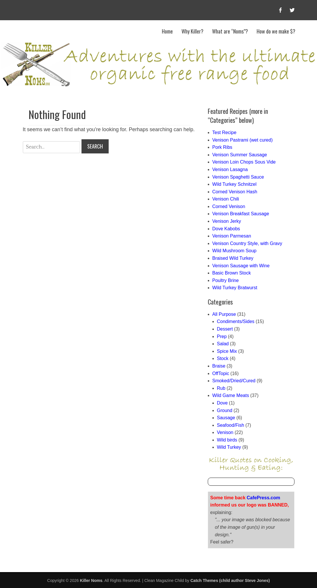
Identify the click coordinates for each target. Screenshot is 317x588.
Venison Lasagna (230, 169)
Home (167, 31)
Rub (221, 388)
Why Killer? (192, 31)
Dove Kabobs (226, 228)
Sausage (226, 417)
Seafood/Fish (230, 425)
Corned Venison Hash (234, 191)
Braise (218, 365)
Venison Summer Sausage (239, 154)
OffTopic (220, 373)
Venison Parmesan (231, 235)
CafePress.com (263, 497)
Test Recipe (224, 132)
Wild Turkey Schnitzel (234, 184)
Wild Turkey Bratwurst (234, 287)
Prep (222, 336)
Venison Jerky (226, 221)
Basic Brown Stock (231, 272)
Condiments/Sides (236, 321)
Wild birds (227, 439)
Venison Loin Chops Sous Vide (244, 161)
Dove (222, 402)
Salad (223, 343)
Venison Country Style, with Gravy (247, 243)
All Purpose (224, 314)
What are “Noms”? (230, 31)
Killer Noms (91, 580)
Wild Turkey (229, 447)
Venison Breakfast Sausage (240, 213)
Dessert (225, 329)
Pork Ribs (222, 147)
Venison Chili (225, 198)
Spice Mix (227, 351)
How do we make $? (276, 31)
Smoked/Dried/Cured (233, 380)
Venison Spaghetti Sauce (238, 177)
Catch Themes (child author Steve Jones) (230, 580)
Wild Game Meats (230, 395)
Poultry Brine (225, 280)
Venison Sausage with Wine (241, 265)
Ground (224, 410)
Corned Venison (228, 206)
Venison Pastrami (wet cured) (242, 140)
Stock (223, 358)
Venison (225, 432)
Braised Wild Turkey (232, 258)
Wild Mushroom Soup (234, 250)
